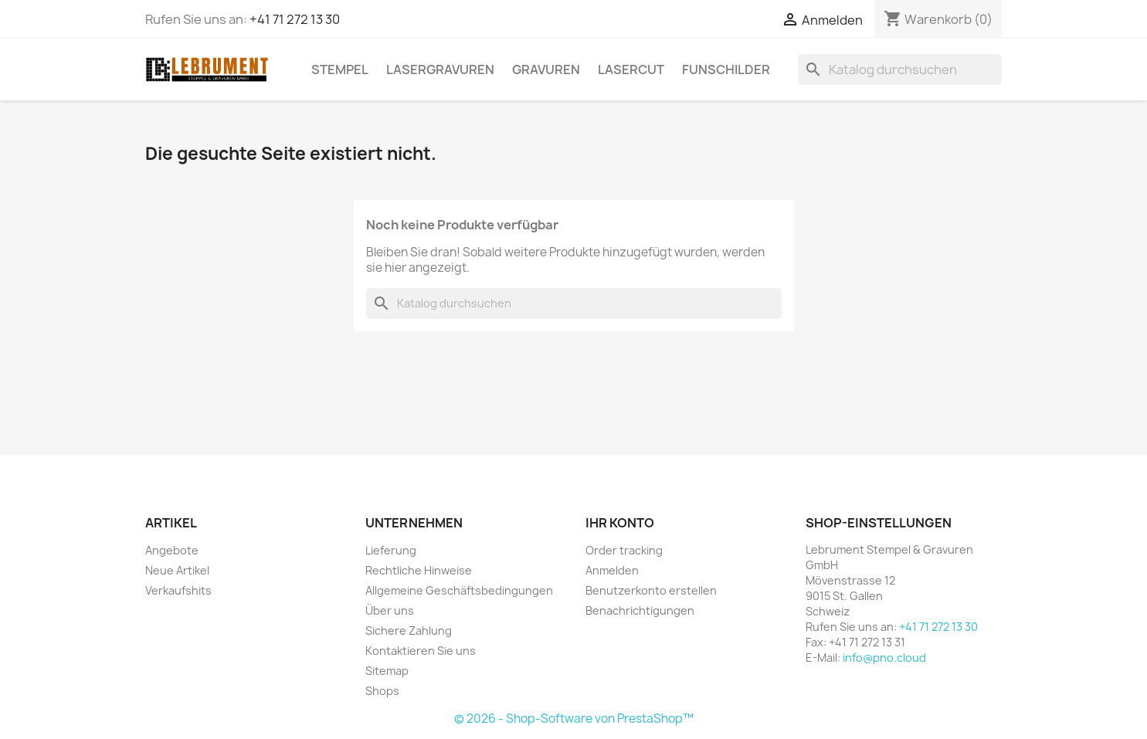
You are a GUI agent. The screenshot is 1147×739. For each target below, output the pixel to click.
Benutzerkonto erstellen (651, 590)
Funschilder (726, 69)
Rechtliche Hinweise (418, 570)
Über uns (389, 610)
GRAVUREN (546, 69)
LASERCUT (631, 69)
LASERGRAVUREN (440, 69)
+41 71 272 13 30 (294, 19)
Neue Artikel (177, 570)
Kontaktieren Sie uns (420, 650)
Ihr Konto (619, 522)
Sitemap (387, 670)
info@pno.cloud (884, 657)
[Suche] (900, 69)
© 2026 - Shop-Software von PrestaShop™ (574, 718)
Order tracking (624, 550)
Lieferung (390, 550)
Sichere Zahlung (408, 630)
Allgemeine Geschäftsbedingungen (459, 590)
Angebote (172, 550)
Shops (382, 690)
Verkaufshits (178, 590)
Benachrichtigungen (639, 610)
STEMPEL (339, 69)
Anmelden (612, 570)
